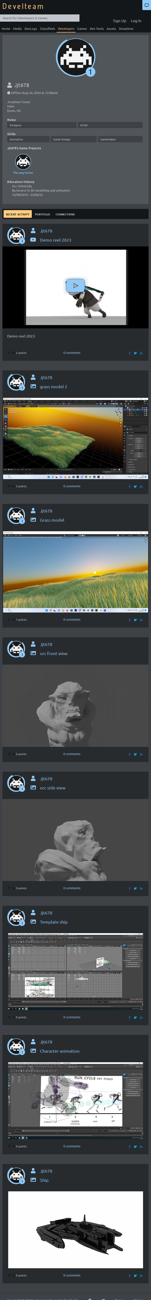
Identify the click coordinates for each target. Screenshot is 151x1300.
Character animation (54, 1050)
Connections (65, 213)
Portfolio (42, 213)
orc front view (48, 653)
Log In (136, 20)
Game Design (62, 139)
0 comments (71, 352)
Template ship (49, 921)
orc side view (48, 787)
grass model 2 (48, 386)
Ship (39, 1179)
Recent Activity (17, 213)
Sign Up (119, 20)
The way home (23, 164)
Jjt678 (46, 230)
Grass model (47, 519)
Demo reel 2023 (50, 239)
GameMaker (108, 139)
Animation (16, 139)
